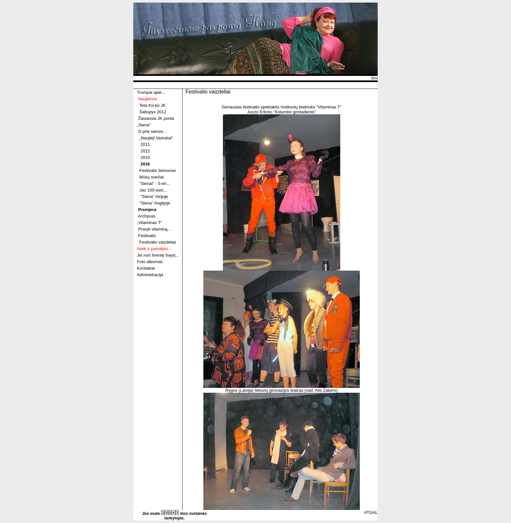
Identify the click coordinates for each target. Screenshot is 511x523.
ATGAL (371, 512)
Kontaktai (145, 268)
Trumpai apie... (151, 92)
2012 (145, 150)
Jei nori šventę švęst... (158, 255)
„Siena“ (144, 124)
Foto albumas (150, 261)
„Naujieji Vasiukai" (156, 137)
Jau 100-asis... (153, 190)
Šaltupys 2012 (152, 111)
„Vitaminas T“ (149, 222)
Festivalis (147, 235)
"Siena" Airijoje (154, 196)
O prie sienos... (152, 131)
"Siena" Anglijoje (154, 203)
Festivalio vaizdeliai (157, 242)
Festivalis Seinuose (157, 170)
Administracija (150, 274)
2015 (145, 157)
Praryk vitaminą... (154, 229)
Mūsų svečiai (151, 177)
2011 (145, 144)
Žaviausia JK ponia (156, 118)
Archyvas (146, 216)
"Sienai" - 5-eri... (154, 183)
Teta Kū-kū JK (152, 105)
